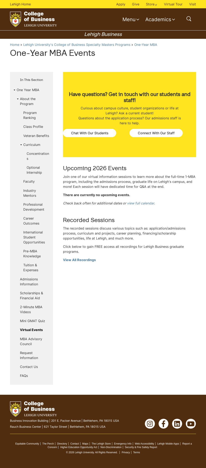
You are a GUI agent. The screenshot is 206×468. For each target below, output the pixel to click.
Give (135, 4)
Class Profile (33, 126)
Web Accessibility (144, 443)
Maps (85, 443)
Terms (136, 452)
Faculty (29, 181)
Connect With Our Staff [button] (156, 133)
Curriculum (31, 144)
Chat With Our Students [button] (89, 133)
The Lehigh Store (101, 443)
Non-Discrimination (110, 447)
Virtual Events (31, 329)
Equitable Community (27, 443)
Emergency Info (123, 443)
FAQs (24, 375)
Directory (62, 443)
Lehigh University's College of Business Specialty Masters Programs (76, 44)
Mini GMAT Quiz (32, 321)
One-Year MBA (145, 44)
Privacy (126, 452)
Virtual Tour (173, 4)
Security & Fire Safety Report (141, 447)
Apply (120, 4)
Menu (129, 19)
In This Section (31, 80)
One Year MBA (28, 90)
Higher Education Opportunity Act (78, 447)
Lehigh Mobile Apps (168, 443)
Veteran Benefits (36, 135)
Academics (158, 19)
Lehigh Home (20, 4)
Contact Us (29, 366)
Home (14, 44)
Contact (74, 443)
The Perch (48, 443)
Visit (192, 4)
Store (151, 4)
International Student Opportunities (34, 237)
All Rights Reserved (106, 452)
